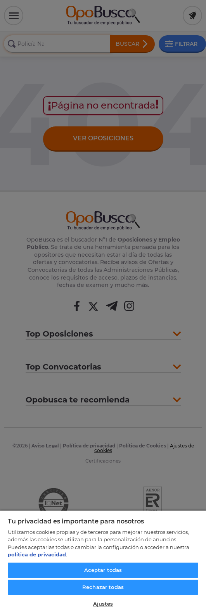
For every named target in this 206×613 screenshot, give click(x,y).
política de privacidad (37, 554)
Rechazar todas (103, 587)
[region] (103, 561)
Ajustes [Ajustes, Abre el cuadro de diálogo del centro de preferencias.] (103, 604)
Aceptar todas (103, 570)
